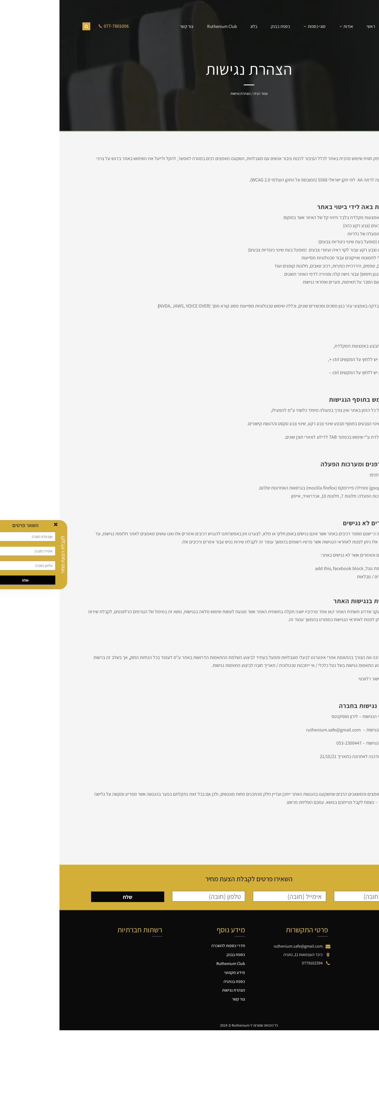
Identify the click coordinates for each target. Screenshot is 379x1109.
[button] (377, 1038)
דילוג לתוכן (370, 1033)
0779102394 (252, 963)
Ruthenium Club (162, 26)
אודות (289, 26)
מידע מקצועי (175, 972)
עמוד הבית (201, 93)
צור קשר (127, 26)
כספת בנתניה (175, 981)
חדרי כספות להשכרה (169, 945)
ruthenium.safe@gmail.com (238, 946)
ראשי (311, 26)
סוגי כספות (257, 26)
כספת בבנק (221, 26)
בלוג (194, 26)
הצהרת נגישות (174, 990)
